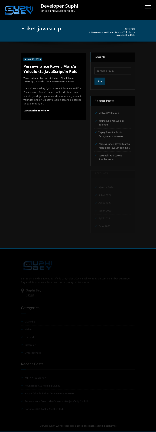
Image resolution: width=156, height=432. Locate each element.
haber (71, 78)
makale (40, 81)
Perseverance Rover (63, 81)
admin (34, 78)
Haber (55, 78)
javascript (29, 81)
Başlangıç (130, 28)
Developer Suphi (59, 6)
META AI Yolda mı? (108, 112)
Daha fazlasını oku (34, 110)
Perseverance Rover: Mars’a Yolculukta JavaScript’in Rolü (114, 33)
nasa (48, 81)
